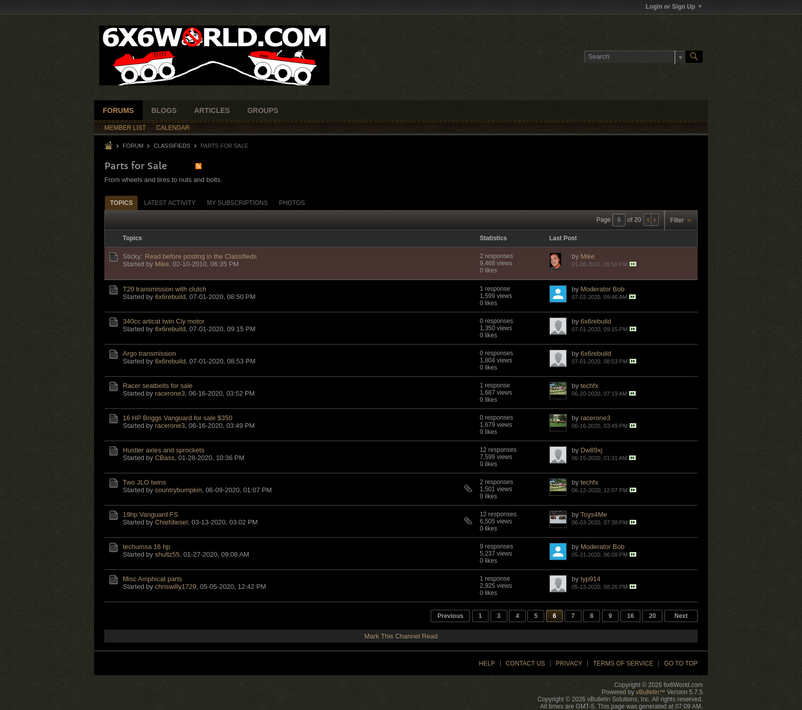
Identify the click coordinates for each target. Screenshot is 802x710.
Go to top (681, 663)
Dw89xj (592, 450)
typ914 (590, 579)
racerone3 (170, 393)
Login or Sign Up (673, 6)
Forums (118, 110)
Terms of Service (623, 663)
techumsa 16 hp (146, 547)
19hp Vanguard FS (150, 514)
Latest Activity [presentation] (169, 203)
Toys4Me (594, 514)
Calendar (172, 127)
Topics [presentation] (121, 203)
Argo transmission (149, 353)
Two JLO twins (144, 482)
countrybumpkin (178, 490)
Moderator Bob (603, 289)
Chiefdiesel (171, 522)
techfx (589, 386)
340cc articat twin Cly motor (164, 321)
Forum (133, 146)
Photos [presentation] (292, 203)
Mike (162, 264)
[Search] (634, 57)
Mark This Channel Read (401, 636)
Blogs (164, 110)
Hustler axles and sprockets (164, 450)
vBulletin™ (650, 692)
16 (630, 616)
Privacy (569, 663)
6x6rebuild (170, 297)
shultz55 (167, 554)
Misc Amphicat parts (152, 579)
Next (680, 616)
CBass (164, 458)
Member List (125, 127)
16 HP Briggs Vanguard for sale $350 (177, 418)
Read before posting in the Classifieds (201, 256)
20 (652, 616)
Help (487, 663)
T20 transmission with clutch (164, 289)
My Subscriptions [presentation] (237, 203)
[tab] (121, 202)
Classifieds (171, 146)
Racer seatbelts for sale (158, 386)
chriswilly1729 (175, 586)
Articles (212, 110)
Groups (262, 110)
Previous (450, 616)
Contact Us (525, 663)
